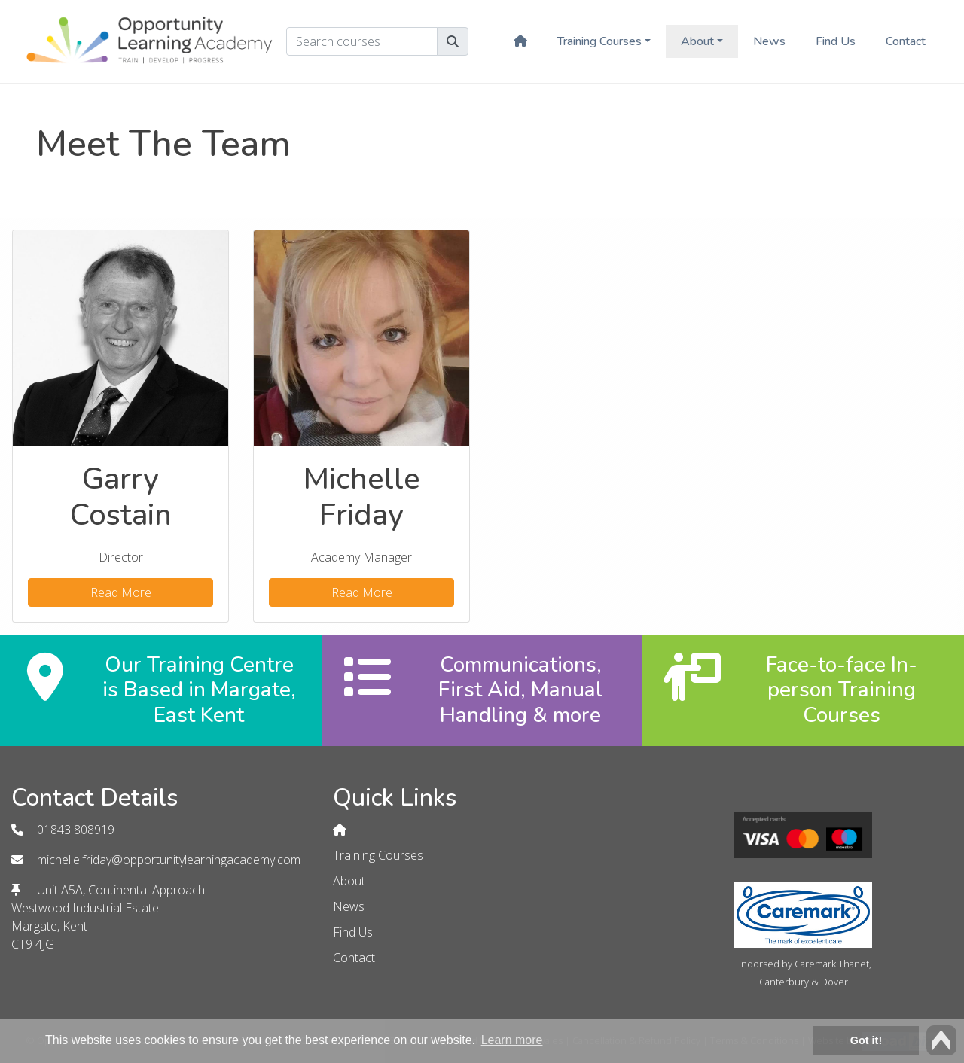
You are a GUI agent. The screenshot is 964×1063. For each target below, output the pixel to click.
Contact (906, 41)
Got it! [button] (866, 1040)
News (769, 41)
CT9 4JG (32, 944)
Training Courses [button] (599, 41)
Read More (120, 592)
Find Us (836, 41)
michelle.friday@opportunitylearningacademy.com (168, 859)
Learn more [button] (512, 1040)
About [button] (697, 41)
